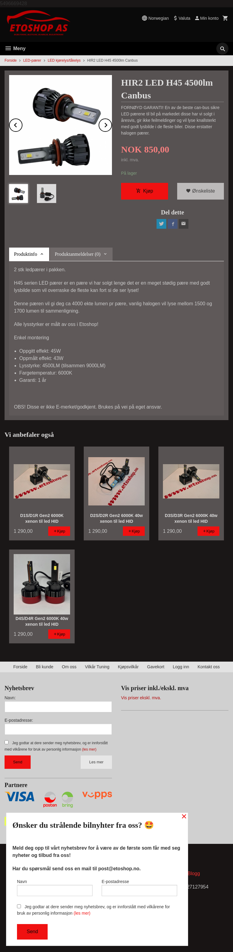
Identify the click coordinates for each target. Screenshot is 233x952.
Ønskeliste (200, 190)
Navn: (10, 697)
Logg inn (181, 666)
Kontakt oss (209, 666)
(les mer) (89, 749)
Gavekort (155, 666)
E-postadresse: (19, 720)
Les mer (96, 762)
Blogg (193, 873)
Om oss (69, 666)
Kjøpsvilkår (128, 666)
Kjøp (144, 190)
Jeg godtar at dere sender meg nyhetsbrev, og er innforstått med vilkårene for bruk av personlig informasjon (93, 910)
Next (111, 124)
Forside (11, 60)
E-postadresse (139, 887)
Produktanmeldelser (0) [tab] (77, 254)
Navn (55, 887)
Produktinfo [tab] (25, 254)
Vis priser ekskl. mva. (141, 697)
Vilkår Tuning (97, 666)
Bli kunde (44, 666)
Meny (15, 48)
